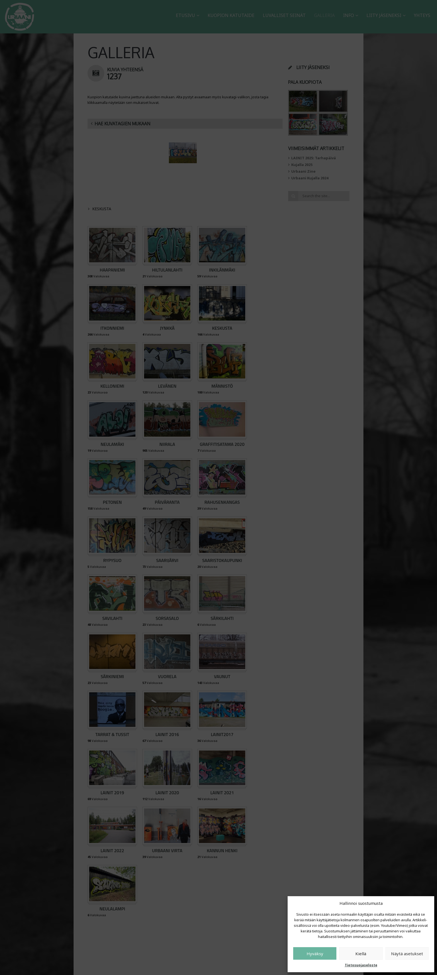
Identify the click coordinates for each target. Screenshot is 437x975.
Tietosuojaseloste (361, 965)
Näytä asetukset (407, 953)
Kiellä (360, 953)
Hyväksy (315, 953)
